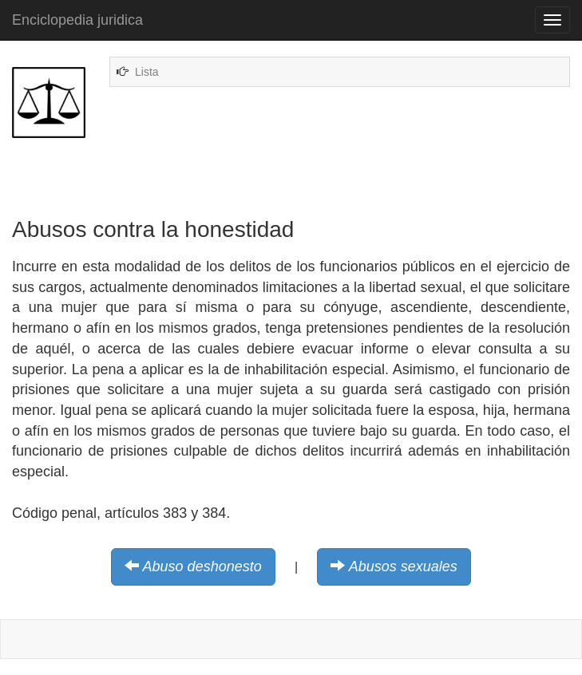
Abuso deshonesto (202, 566)
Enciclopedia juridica (77, 20)
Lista (147, 71)
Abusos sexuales (403, 566)
